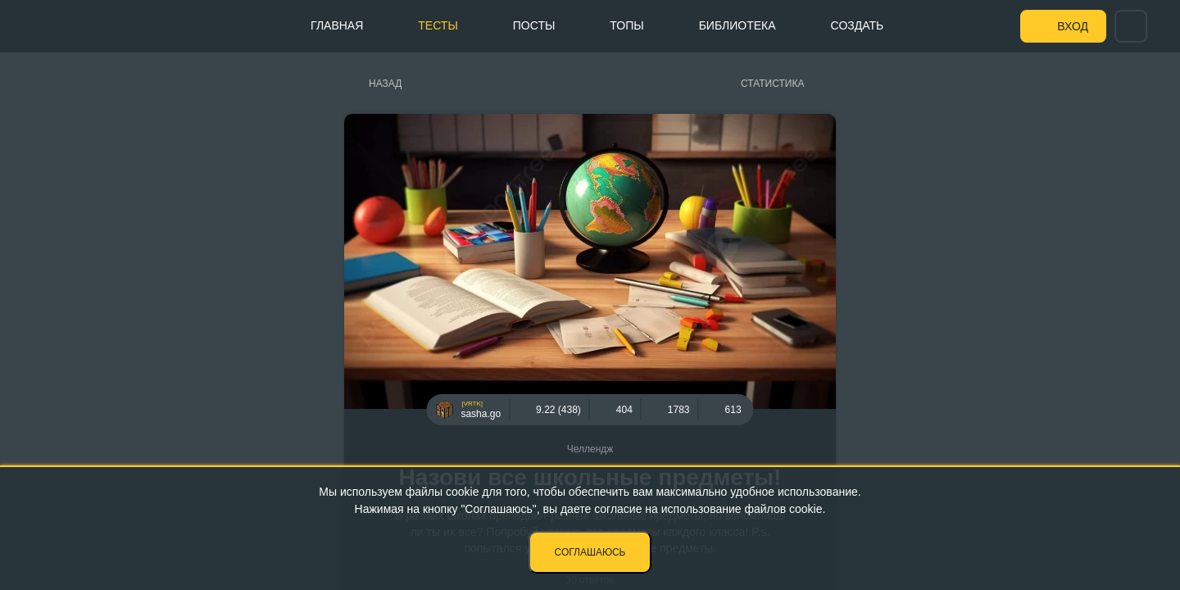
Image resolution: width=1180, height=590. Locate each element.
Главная (337, 25)
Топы (626, 25)
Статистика (772, 83)
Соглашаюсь (590, 552)
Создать (857, 25)
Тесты (437, 25)
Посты (534, 25)
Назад (385, 83)
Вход (1072, 26)
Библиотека (737, 25)
